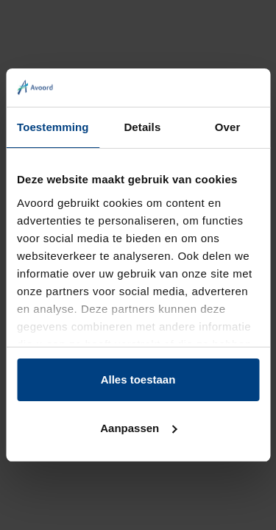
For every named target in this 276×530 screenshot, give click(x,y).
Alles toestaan (138, 379)
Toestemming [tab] (53, 127)
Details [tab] (142, 127)
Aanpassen (138, 428)
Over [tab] (228, 127)
